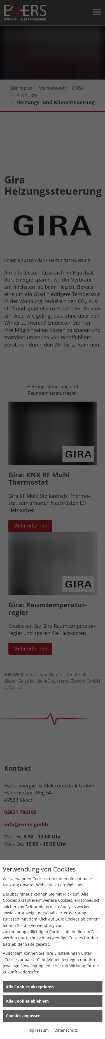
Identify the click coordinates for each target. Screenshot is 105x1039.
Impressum (38, 1030)
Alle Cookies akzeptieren (30, 986)
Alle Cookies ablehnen (27, 1001)
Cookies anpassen (23, 1015)
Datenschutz (66, 1030)
